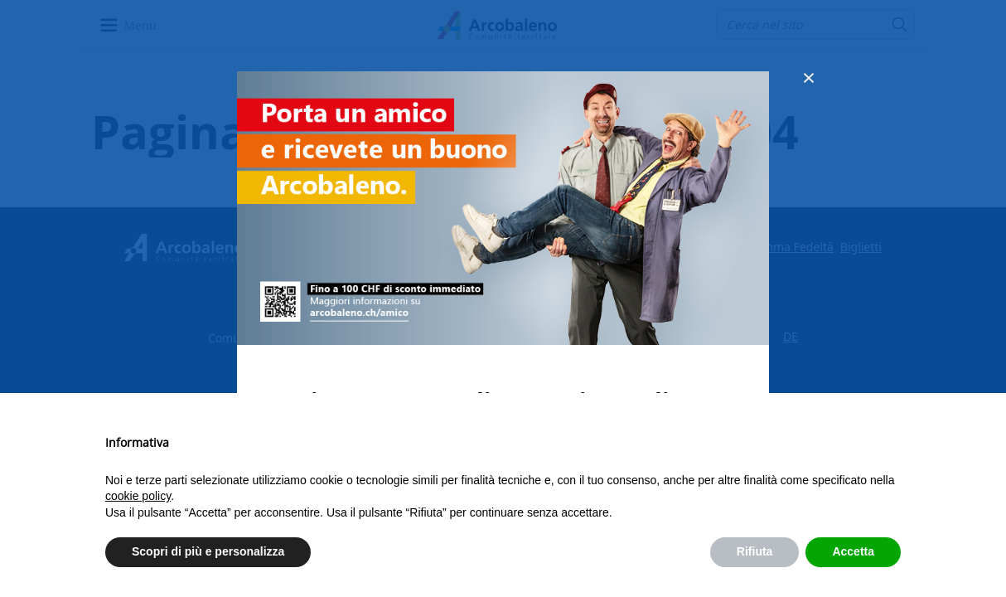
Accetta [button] (853, 551)
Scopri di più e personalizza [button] (208, 551)
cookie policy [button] (138, 495)
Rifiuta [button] (755, 551)
